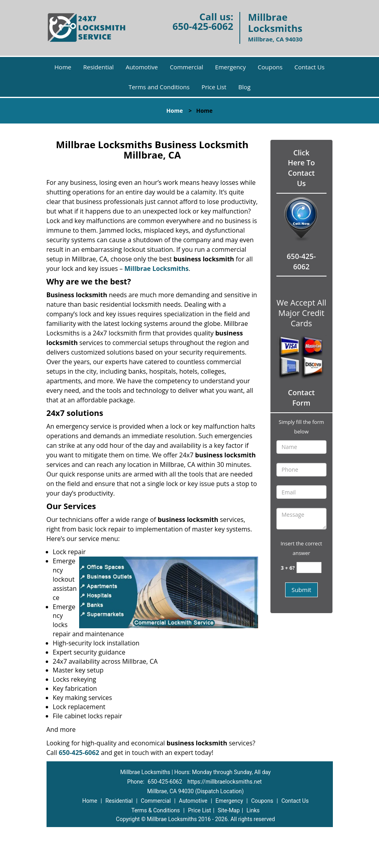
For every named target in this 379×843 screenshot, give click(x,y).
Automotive (142, 67)
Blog (244, 87)
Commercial (186, 67)
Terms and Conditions (159, 87)
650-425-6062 (203, 26)
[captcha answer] (309, 567)
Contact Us (309, 67)
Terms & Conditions (155, 810)
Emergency (230, 67)
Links (253, 810)
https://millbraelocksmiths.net (224, 781)
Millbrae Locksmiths (156, 268)
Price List (214, 87)
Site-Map (229, 810)
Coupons (270, 67)
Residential (98, 67)
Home (62, 67)
